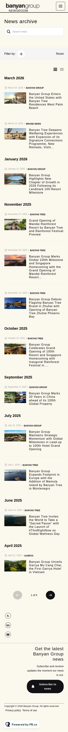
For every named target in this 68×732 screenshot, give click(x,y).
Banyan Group (35, 88)
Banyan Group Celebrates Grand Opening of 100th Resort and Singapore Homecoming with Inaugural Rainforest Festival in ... (45, 355)
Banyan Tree (38, 214)
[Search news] (34, 31)
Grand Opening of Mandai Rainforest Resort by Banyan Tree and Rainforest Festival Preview (46, 227)
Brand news (33, 124)
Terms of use (29, 710)
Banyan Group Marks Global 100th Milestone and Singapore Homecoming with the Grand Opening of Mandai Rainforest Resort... (46, 267)
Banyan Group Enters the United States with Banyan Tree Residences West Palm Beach (46, 100)
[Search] (8, 31)
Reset (60, 53)
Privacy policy (13, 710)
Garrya (28, 556)
